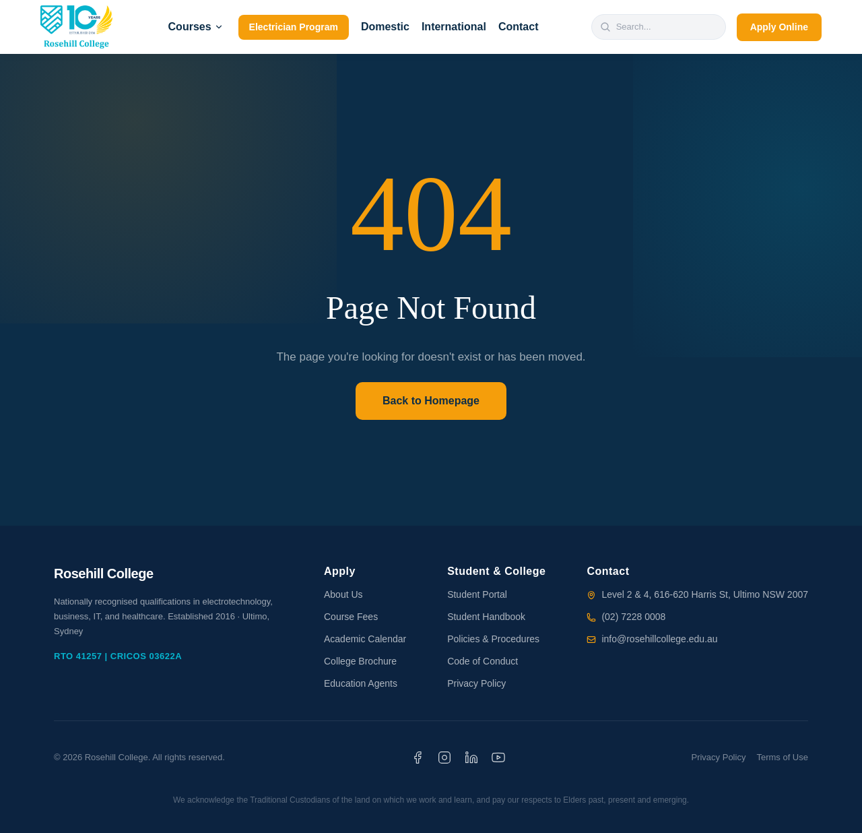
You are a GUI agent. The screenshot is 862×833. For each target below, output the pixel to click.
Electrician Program (293, 27)
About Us (343, 594)
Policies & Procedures (493, 639)
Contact (518, 26)
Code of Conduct (482, 661)
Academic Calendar (365, 639)
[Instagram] (444, 757)
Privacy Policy (476, 683)
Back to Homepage (431, 400)
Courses (196, 26)
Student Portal (477, 594)
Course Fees (351, 616)
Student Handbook (486, 616)
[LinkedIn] (471, 757)
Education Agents (360, 683)
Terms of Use (782, 757)
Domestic (385, 26)
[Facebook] (417, 757)
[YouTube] (498, 757)
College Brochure (360, 661)
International (454, 26)
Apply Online (779, 27)
